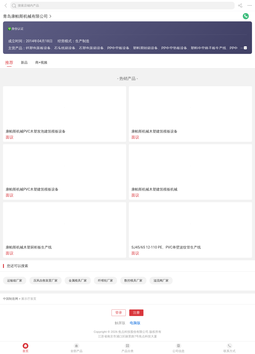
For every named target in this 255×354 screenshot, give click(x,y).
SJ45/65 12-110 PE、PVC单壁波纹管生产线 (166, 247)
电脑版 (135, 323)
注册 (136, 313)
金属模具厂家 (78, 280)
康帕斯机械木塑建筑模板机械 (154, 189)
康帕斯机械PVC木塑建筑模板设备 (32, 189)
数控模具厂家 (133, 280)
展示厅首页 (28, 298)
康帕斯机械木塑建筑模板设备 (154, 131)
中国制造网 (10, 298)
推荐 (9, 62)
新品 (24, 63)
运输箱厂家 (14, 280)
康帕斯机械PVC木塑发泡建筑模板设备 (36, 131)
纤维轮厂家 (105, 280)
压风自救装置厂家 (45, 280)
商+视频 (41, 63)
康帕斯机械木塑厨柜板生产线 (29, 247)
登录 (118, 313)
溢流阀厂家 (161, 280)
